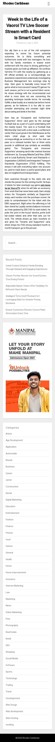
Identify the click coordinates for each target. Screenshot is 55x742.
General (9, 552)
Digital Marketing (13, 499)
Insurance (10, 579)
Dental (9, 493)
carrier (9, 480)
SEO (8, 645)
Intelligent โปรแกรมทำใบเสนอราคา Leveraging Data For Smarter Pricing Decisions (23, 300)
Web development (14, 711)
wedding (10, 724)
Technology (11, 678)
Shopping (10, 652)
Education (10, 506)
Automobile (11, 453)
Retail (8, 638)
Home (9, 566)
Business (10, 466)
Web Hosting (12, 718)
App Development (14, 440)
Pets (8, 619)
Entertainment (12, 513)
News (8, 605)
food (8, 539)
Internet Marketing (14, 585)
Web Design (11, 705)
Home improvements (16, 572)
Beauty (9, 460)
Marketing (10, 599)
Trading (9, 685)
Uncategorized (13, 698)
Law (8, 592)
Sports (9, 671)
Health (9, 559)
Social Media (12, 658)
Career (9, 473)
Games (9, 546)
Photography (12, 625)
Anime (9, 433)
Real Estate (11, 632)
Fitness (9, 532)
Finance (9, 526)
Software (10, 665)
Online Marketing (14, 612)
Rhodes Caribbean (16, 3)
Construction (12, 486)
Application (11, 446)
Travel (8, 691)
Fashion (9, 519)
